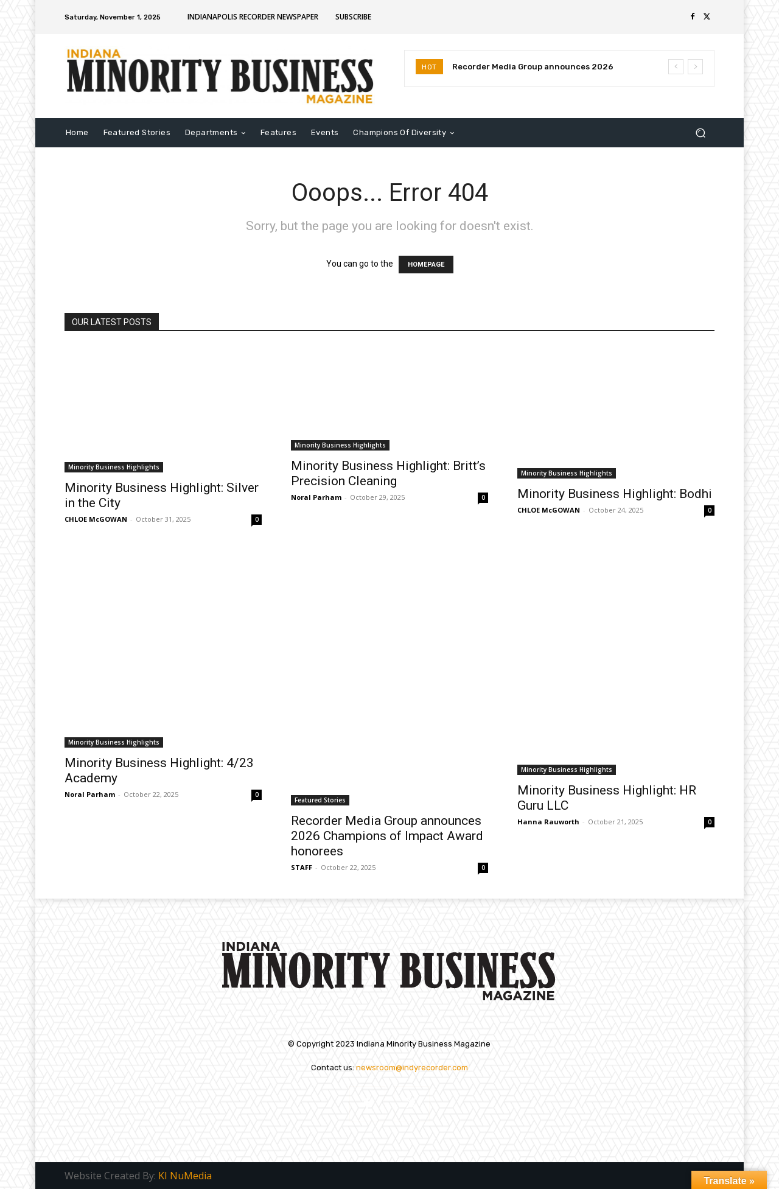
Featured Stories (320, 800)
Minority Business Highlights (113, 467)
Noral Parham (316, 497)
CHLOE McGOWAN (96, 519)
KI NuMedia (185, 1175)
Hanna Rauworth (548, 821)
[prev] (675, 66)
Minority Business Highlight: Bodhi (614, 493)
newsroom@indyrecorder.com (412, 1067)
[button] (700, 132)
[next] (695, 66)
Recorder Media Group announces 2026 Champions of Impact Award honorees (387, 835)
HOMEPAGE (426, 264)
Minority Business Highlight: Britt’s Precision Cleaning (388, 473)
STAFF (301, 867)
